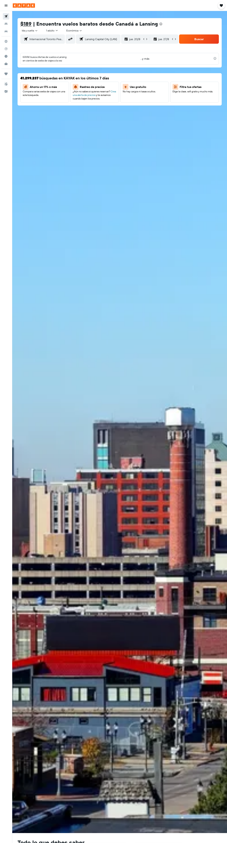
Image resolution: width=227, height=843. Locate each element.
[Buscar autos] (6, 31)
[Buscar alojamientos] (6, 23)
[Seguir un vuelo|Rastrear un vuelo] (6, 48)
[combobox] (29, 30)
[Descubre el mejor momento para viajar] (6, 56)
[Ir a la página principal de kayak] (24, 5)
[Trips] (6, 73)
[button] (6, 5)
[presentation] (160, 24)
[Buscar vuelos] (6, 16)
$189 (26, 24)
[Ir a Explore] (6, 41)
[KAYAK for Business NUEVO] (6, 63)
